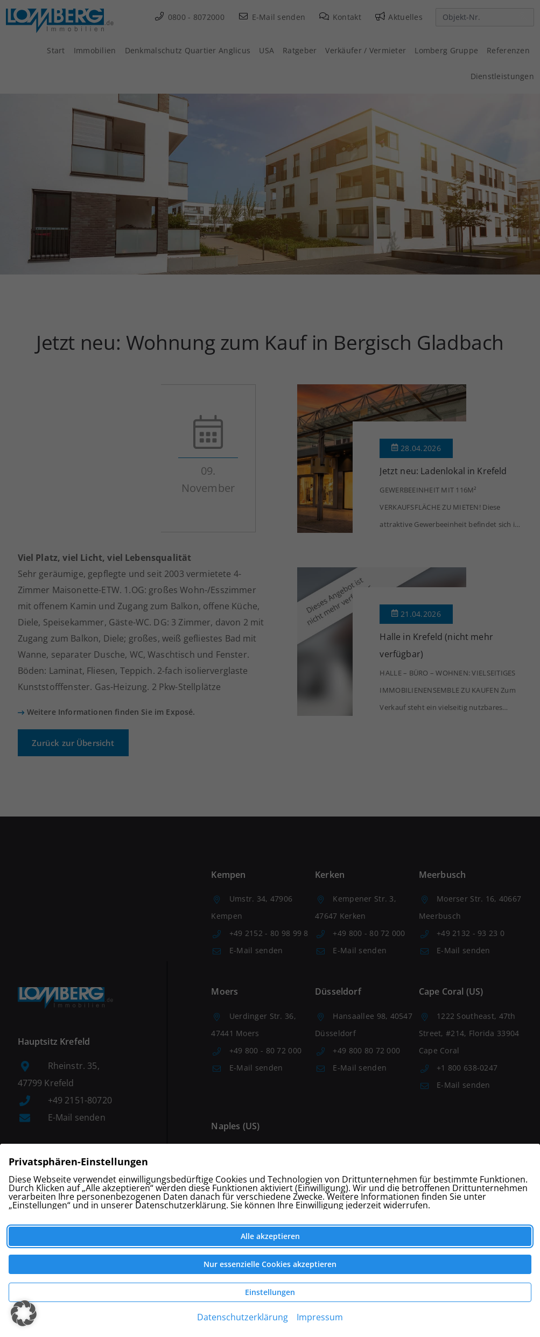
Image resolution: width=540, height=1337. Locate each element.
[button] (23, 1313)
